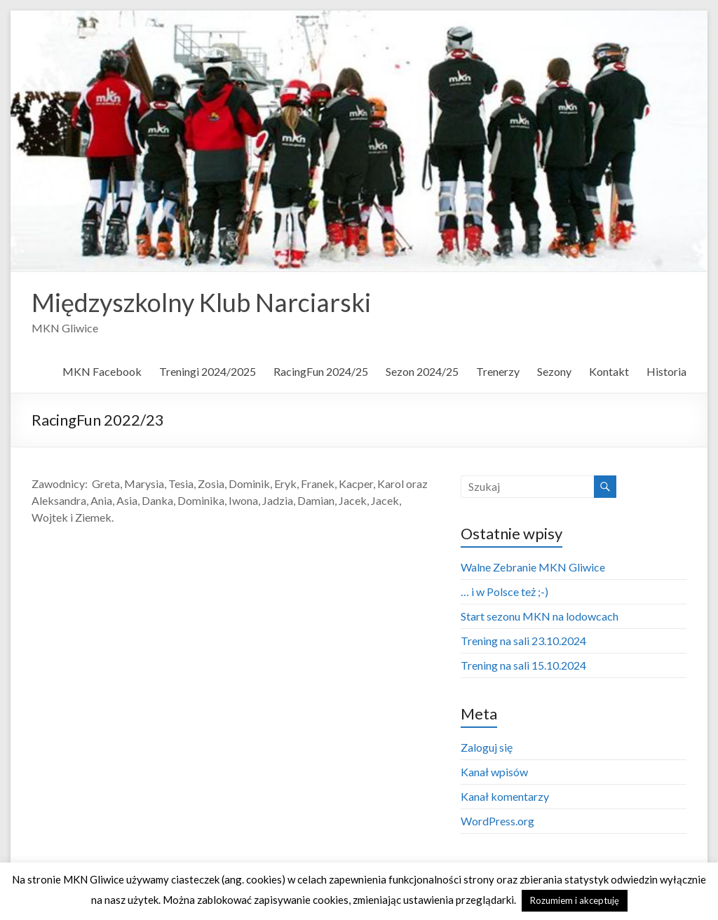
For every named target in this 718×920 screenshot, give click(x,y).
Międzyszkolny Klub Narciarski (201, 302)
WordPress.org (497, 820)
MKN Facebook (102, 371)
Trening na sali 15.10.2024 (523, 665)
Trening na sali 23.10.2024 (523, 640)
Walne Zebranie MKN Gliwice (533, 567)
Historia (666, 371)
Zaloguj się (487, 747)
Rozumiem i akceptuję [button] (574, 900)
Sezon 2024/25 (422, 371)
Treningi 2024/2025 (207, 371)
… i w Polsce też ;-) (504, 591)
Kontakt (609, 371)
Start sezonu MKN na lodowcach (539, 616)
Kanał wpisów (494, 771)
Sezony (554, 371)
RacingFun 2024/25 (320, 371)
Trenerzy (498, 371)
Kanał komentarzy (505, 796)
